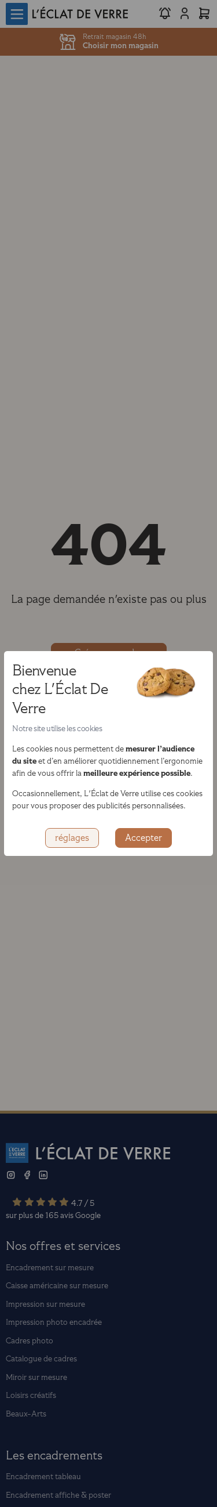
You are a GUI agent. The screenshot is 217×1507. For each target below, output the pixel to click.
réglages (72, 838)
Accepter (143, 838)
